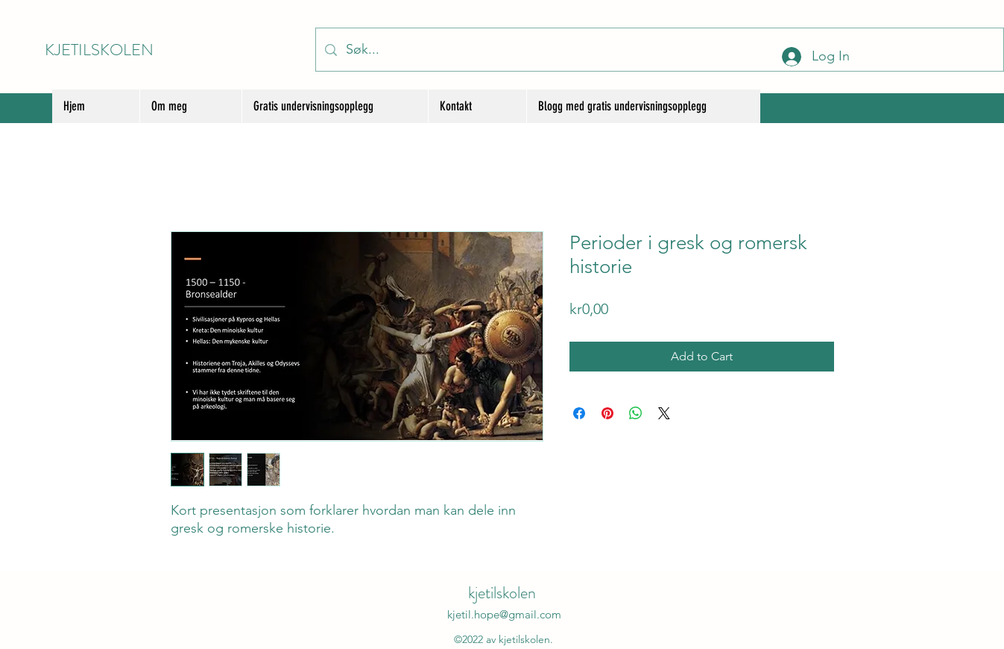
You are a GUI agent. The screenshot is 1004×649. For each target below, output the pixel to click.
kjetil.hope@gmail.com (504, 614)
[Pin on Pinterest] (607, 413)
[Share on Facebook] (579, 413)
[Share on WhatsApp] (636, 413)
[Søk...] (659, 49)
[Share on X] (664, 413)
